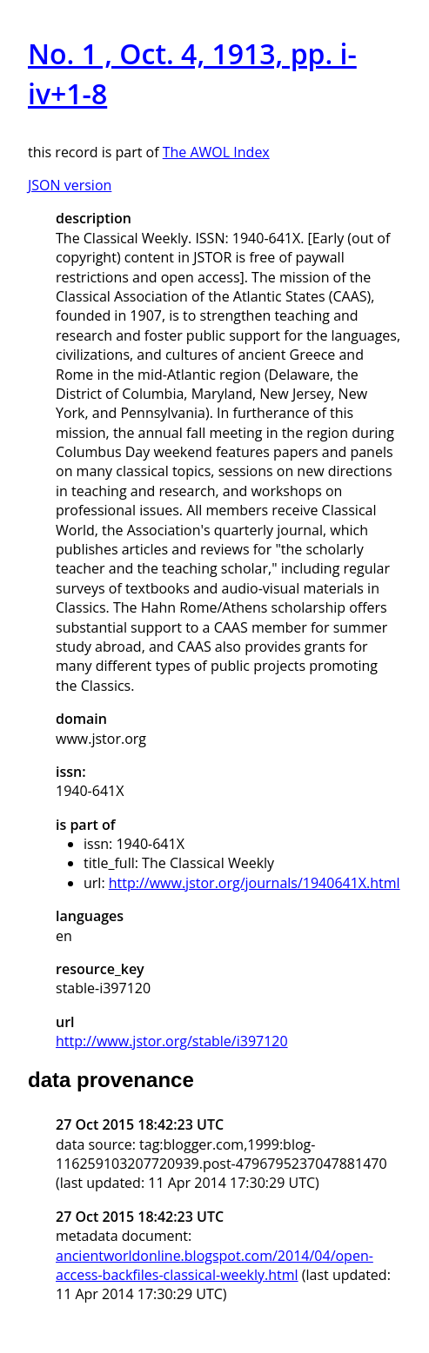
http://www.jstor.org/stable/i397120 (172, 1041)
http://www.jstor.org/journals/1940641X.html (254, 882)
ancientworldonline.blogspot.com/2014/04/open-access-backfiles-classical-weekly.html (214, 1265)
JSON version (69, 185)
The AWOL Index (216, 152)
